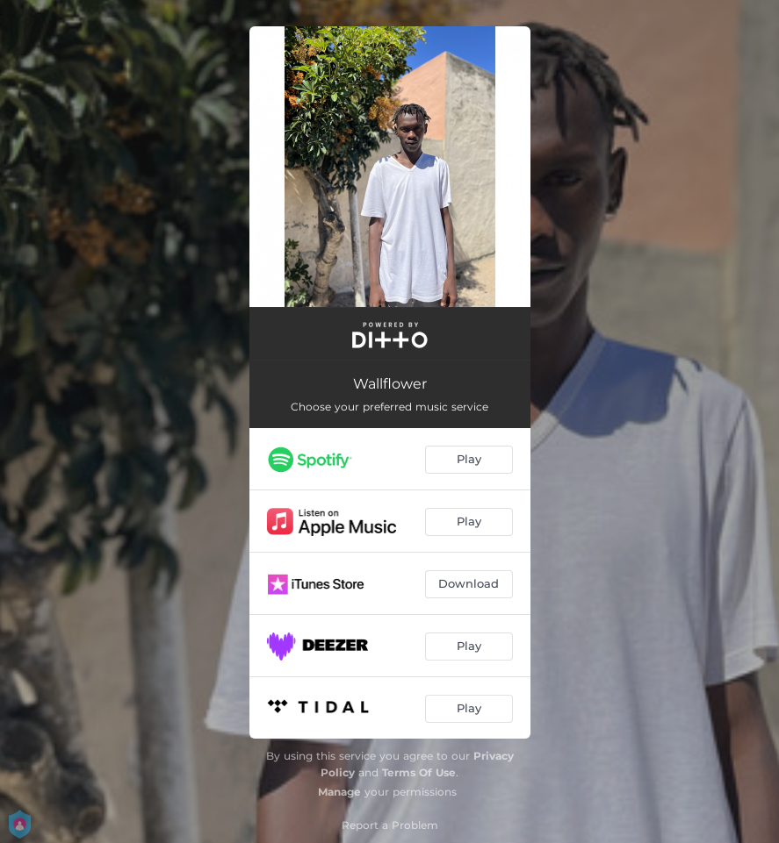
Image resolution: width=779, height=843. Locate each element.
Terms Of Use (419, 772)
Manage (339, 791)
